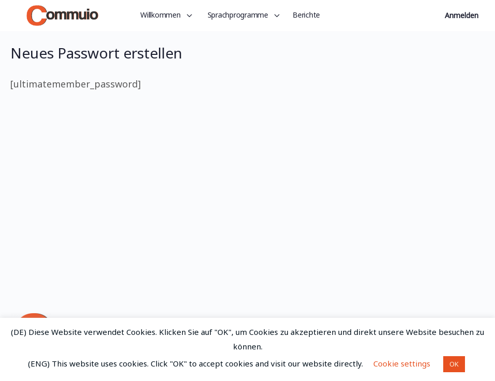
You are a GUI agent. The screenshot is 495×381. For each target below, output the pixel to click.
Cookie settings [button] (401, 363)
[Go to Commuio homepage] (62, 13)
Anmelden (461, 15)
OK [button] (454, 364)
